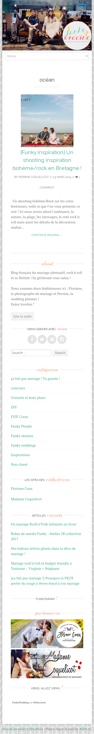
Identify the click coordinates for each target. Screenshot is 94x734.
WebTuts (85, 729)
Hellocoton (40, 702)
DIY (14, 407)
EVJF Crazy (19, 416)
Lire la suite (22, 316)
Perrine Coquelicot (34, 177)
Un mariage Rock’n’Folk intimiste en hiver (43, 524)
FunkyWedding (20, 702)
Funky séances (22, 435)
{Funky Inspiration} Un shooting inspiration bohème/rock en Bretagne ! (47, 160)
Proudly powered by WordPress (22, 729)
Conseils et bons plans (28, 397)
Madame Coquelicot (26, 499)
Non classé (19, 464)
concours (18, 388)
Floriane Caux (21, 488)
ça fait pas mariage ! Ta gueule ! (35, 378)
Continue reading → (47, 235)
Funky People (21, 426)
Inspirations (20, 454)
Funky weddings (23, 445)
